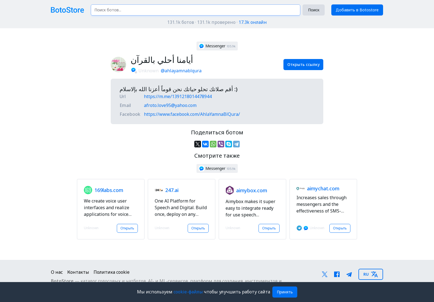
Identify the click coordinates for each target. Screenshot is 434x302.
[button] (217, 46)
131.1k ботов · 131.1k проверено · (217, 22)
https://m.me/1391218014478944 (178, 96)
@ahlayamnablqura (181, 71)
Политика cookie (112, 272)
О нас (57, 272)
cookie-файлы (189, 292)
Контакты (78, 272)
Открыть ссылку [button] (303, 64)
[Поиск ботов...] (195, 10)
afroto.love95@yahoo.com (170, 105)
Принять (285, 292)
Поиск (313, 9)
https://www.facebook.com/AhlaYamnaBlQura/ (192, 114)
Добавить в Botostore (357, 9)
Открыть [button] (127, 228)
